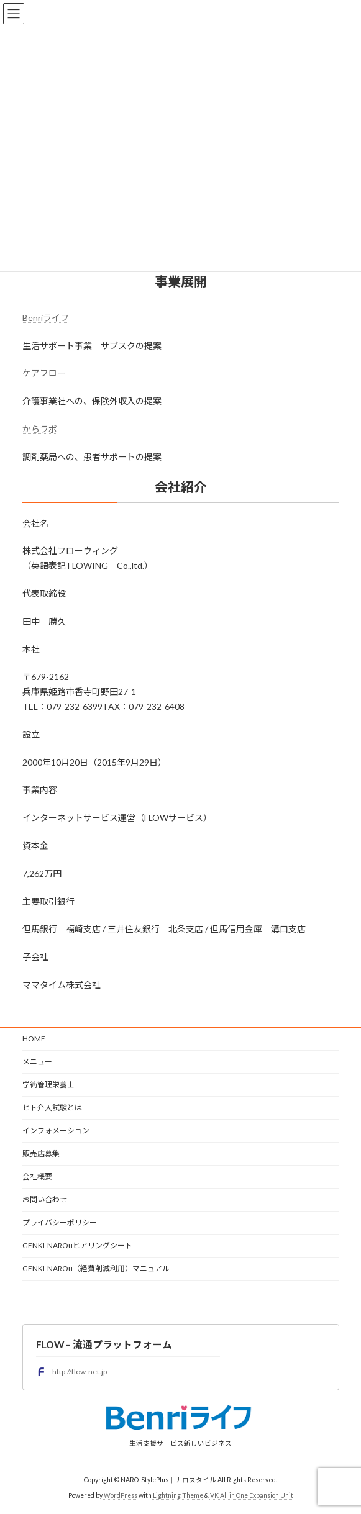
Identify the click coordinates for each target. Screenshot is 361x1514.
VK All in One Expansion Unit (251, 1494)
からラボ (39, 429)
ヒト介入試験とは (52, 1107)
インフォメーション (55, 1130)
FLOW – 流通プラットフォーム (104, 1344)
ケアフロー (44, 373)
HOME (33, 1038)
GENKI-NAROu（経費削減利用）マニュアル (96, 1268)
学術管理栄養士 (48, 1084)
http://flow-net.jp (71, 1371)
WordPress (120, 1494)
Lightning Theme (178, 1494)
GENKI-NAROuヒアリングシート (77, 1245)
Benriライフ (45, 317)
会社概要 (37, 1176)
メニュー (37, 1061)
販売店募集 (41, 1153)
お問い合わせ (44, 1199)
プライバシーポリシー (59, 1222)
